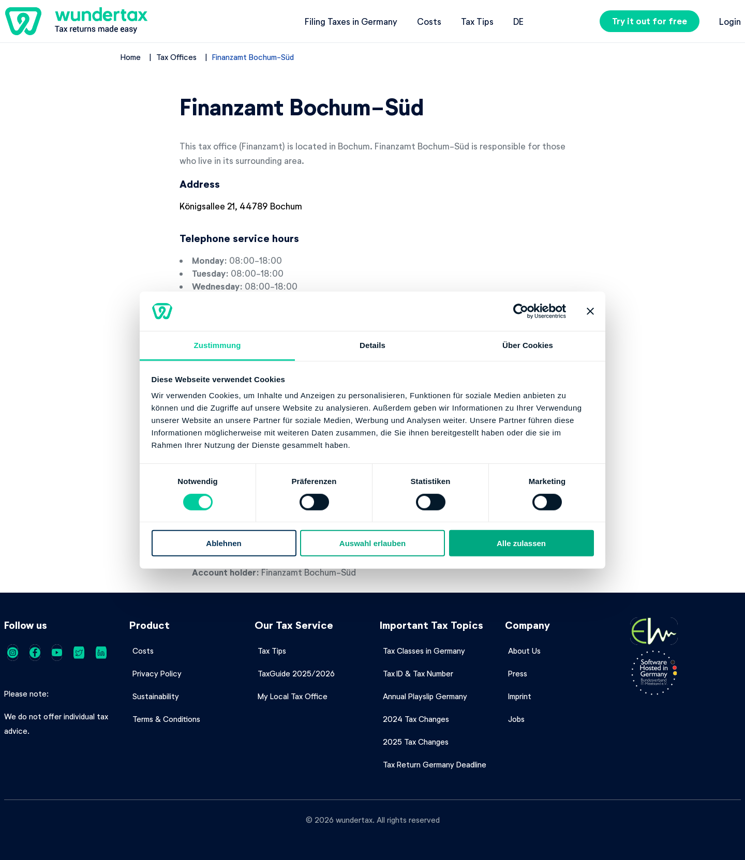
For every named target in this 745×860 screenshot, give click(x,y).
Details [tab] (372, 345)
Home (131, 57)
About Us (524, 650)
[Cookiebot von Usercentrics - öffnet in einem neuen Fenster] (520, 311)
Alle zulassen (521, 543)
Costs (429, 21)
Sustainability (155, 696)
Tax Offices (176, 57)
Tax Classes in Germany (424, 650)
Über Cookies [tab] (527, 345)
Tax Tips (477, 21)
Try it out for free (649, 21)
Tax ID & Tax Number (418, 673)
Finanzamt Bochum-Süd (253, 57)
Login (730, 21)
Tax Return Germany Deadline (434, 764)
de (518, 21)
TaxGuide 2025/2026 (296, 673)
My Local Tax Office (292, 696)
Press (517, 673)
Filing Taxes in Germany (351, 21)
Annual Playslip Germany (425, 696)
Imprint (519, 696)
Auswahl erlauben (372, 543)
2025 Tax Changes (416, 741)
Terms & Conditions (166, 718)
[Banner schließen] (590, 311)
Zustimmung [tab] (217, 345)
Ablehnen (223, 543)
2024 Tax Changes (416, 718)
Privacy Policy (157, 673)
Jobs (516, 718)
